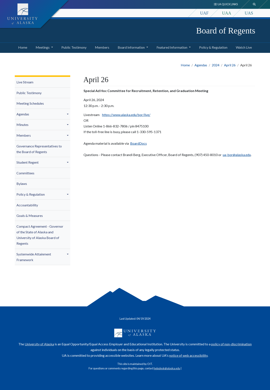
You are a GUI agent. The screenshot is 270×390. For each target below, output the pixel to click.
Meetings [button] (43, 47)
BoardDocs (138, 143)
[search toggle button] (254, 4)
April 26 (230, 65)
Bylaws (21, 184)
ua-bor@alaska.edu (237, 155)
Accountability (27, 205)
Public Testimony (73, 46)
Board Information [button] (131, 47)
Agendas (200, 65)
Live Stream (24, 82)
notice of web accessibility (188, 355)
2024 (215, 65)
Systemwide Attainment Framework (33, 257)
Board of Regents (225, 30)
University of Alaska (39, 344)
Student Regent (27, 162)
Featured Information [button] (172, 47)
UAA (226, 13)
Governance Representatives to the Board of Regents (39, 149)
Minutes (22, 125)
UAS (249, 13)
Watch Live (243, 46)
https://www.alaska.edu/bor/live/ (126, 115)
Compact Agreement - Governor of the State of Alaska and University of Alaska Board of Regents (39, 235)
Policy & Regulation (212, 46)
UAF (204, 13)
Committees (25, 173)
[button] (68, 114)
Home (21, 46)
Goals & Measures (29, 216)
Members (101, 46)
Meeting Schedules (30, 103)
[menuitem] (42, 82)
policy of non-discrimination (231, 344)
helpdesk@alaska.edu (167, 368)
